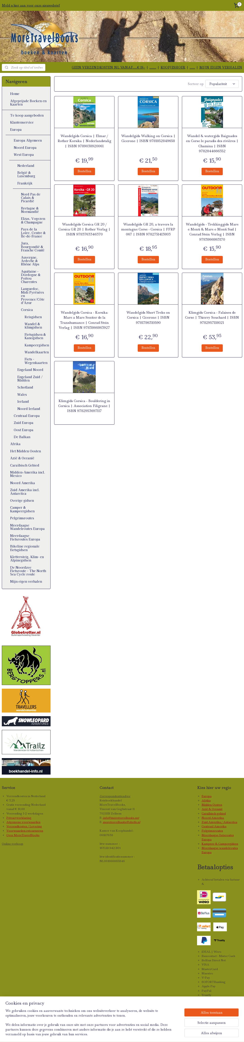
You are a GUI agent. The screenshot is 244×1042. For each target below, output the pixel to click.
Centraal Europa (27, 415)
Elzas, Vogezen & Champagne (33, 220)
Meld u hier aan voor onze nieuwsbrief (31, 5)
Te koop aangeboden (27, 115)
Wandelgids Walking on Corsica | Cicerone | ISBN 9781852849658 (148, 138)
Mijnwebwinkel (187, 1033)
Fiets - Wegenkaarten (36, 361)
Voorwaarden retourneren (24, 831)
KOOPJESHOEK (172, 67)
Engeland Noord (30, 369)
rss (127, 1033)
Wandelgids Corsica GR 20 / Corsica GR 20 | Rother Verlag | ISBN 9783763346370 (84, 229)
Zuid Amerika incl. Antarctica (25, 491)
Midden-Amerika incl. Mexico (27, 474)
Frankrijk (25, 183)
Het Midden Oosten (25, 451)
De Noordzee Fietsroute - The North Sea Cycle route (28, 571)
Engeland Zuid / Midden (30, 378)
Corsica (27, 309)
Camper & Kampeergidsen (22, 509)
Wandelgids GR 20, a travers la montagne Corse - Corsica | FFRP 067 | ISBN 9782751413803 (148, 229)
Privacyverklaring (18, 818)
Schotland (25, 387)
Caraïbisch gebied (214, 813)
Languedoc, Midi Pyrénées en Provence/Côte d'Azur (32, 295)
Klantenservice (22, 122)
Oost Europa (23, 430)
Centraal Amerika (214, 826)
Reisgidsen (33, 317)
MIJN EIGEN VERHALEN (220, 67)
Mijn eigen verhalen (26, 581)
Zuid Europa (23, 422)
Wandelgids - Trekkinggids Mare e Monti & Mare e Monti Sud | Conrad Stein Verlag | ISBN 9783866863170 (212, 232)
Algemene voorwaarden (23, 822)
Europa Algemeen (28, 140)
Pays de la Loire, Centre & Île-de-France (33, 232)
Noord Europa (25, 147)
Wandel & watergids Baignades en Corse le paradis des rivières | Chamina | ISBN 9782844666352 (212, 143)
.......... (152, 67)
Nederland (25, 165)
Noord (206, 818)
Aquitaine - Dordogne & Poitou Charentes (30, 276)
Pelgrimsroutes (22, 518)
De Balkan (22, 437)
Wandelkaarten (37, 352)
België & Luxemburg (26, 174)
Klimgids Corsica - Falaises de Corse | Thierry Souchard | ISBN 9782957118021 (212, 317)
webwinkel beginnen (145, 1033)
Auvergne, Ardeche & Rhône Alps (30, 261)
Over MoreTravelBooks (23, 835)
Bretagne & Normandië (30, 210)
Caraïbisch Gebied (24, 465)
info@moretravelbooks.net (121, 818)
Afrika (15, 444)
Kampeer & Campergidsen (220, 844)
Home (14, 93)
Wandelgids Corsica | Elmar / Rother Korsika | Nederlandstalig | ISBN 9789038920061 (84, 141)
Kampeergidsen (37, 345)
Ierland (23, 401)
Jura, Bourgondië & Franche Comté (32, 246)
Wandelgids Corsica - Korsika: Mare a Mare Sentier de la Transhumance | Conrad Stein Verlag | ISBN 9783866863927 (84, 320)
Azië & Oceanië (22, 458)
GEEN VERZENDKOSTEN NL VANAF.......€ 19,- (108, 67)
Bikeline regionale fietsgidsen (25, 548)
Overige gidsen (22, 500)
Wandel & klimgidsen (33, 325)
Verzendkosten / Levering (24, 826)
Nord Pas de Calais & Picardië (30, 197)
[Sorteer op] (222, 84)
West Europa (24, 154)
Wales (22, 394)
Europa (16, 129)
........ (192, 67)
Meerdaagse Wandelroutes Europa (27, 527)
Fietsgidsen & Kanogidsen (35, 336)
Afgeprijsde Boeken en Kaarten (28, 102)
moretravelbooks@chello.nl (121, 822)
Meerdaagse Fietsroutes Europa (25, 537)
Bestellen (84, 171)
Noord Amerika (22, 483)
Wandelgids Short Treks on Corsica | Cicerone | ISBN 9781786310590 (148, 317)
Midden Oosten (212, 805)
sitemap (117, 1033)
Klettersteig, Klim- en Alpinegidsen (27, 558)
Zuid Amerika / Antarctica (219, 822)
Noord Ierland (28, 408)
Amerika (217, 818)
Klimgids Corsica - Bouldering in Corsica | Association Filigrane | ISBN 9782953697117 (84, 406)
